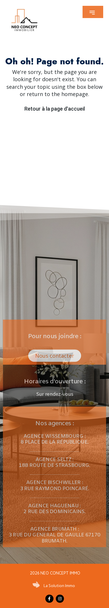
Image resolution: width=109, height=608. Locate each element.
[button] (93, 12)
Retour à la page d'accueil (54, 109)
